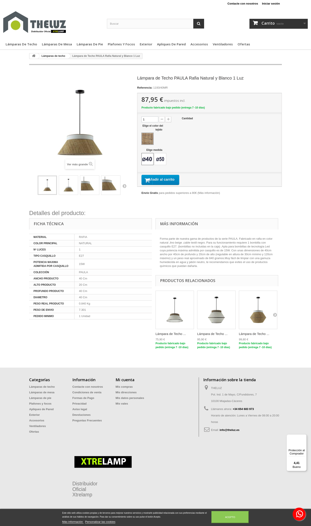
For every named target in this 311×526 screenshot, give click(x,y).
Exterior (146, 44)
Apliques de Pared (171, 44)
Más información (208, 194)
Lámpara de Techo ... (171, 335)
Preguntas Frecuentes (87, 421)
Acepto (230, 517)
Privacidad (79, 404)
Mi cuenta (125, 381)
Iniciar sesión (271, 3)
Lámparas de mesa (57, 44)
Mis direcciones (126, 393)
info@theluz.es (230, 431)
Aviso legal (79, 410)
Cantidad (187, 118)
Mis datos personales (130, 399)
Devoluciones (81, 416)
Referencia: (144, 87)
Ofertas (244, 44)
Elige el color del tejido (153, 127)
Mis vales (122, 404)
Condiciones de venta (86, 393)
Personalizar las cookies (100, 521)
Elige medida (154, 149)
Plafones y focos (121, 44)
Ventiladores (223, 44)
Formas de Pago (83, 399)
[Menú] (304, 437)
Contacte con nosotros (242, 3)
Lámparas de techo (21, 44)
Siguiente (124, 186)
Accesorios (199, 44)
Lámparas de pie (90, 44)
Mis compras (124, 388)
